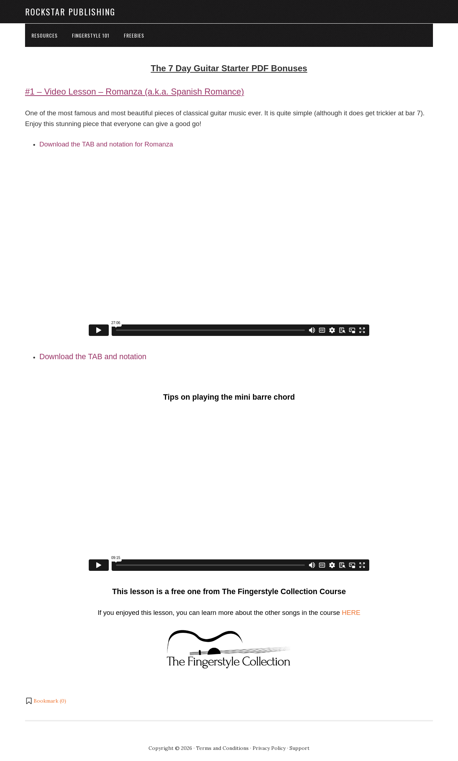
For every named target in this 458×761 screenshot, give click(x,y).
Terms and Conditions (222, 748)
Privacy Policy (269, 748)
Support (299, 748)
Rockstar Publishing (70, 11)
